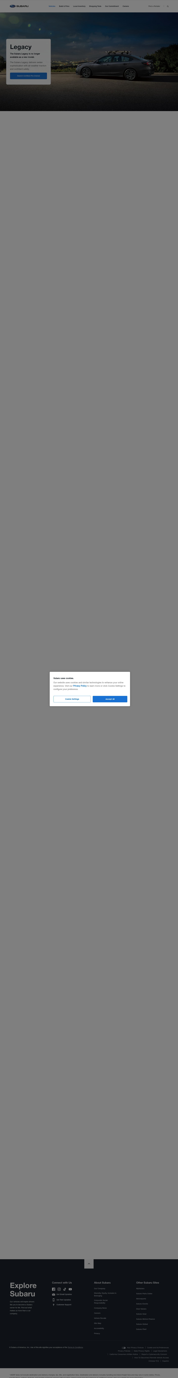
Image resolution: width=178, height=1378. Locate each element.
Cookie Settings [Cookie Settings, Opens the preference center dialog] (72, 699)
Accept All (110, 699)
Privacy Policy (80, 685)
